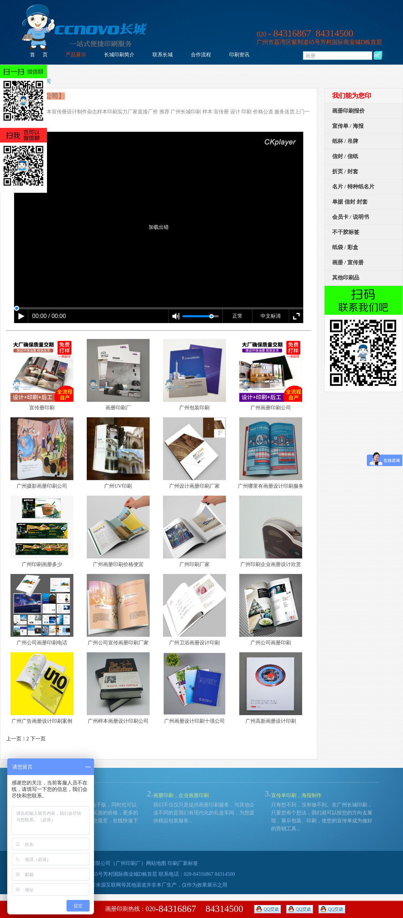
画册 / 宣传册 (348, 262)
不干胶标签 (345, 232)
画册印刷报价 (348, 111)
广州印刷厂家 (194, 564)
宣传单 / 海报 (348, 126)
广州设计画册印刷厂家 (194, 486)
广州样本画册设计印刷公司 (118, 721)
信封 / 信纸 (345, 156)
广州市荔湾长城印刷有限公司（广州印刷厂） (95, 863)
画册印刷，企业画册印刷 (181, 795)
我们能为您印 (351, 95)
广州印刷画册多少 (42, 564)
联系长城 (163, 54)
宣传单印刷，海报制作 (296, 795)
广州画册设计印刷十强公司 (194, 721)
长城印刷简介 (119, 54)
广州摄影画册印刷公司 (42, 486)
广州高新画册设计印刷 (270, 721)
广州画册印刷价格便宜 (118, 564)
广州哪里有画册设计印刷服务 (271, 486)
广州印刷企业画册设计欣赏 (270, 564)
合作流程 (201, 54)
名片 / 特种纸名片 (353, 187)
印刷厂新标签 (183, 863)
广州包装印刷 (194, 407)
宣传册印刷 (42, 407)
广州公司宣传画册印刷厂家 (118, 642)
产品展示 (76, 54)
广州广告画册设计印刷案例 (42, 721)
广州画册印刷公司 (270, 407)
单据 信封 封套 (350, 202)
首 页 (39, 54)
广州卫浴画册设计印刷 (194, 642)
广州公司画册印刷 (270, 642)
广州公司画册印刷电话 (42, 642)
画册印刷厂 (118, 407)
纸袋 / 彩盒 (345, 247)
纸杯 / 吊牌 (345, 141)
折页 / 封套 (345, 171)
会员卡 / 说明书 (350, 217)
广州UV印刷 (118, 486)
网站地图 (156, 863)
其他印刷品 (345, 277)
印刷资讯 (239, 54)
